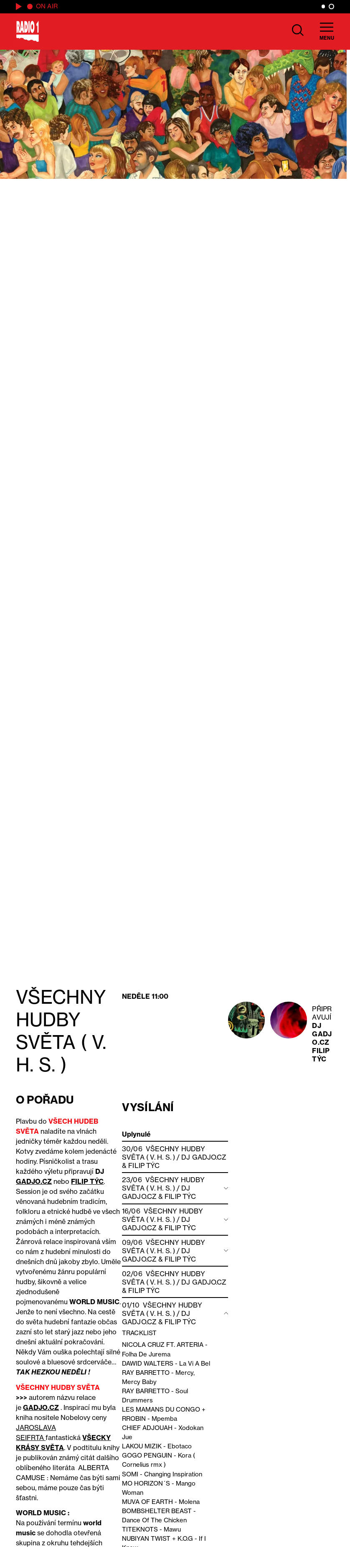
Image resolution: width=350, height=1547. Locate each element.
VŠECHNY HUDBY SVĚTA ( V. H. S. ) (163, 1153)
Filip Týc (321, 1054)
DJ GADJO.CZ (321, 1033)
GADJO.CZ (34, 1181)
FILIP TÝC (87, 1181)
